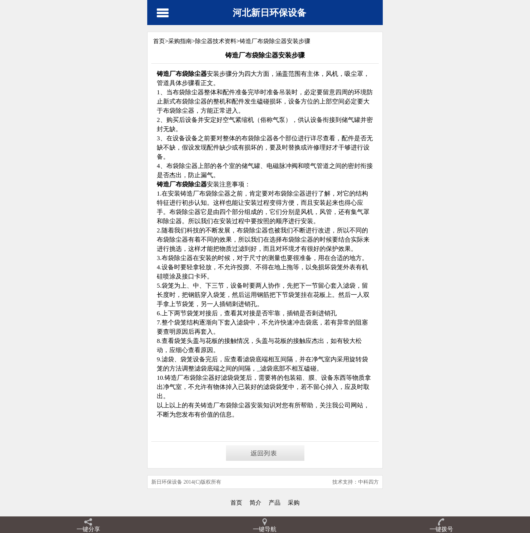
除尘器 (241, 405)
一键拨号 (441, 529)
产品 (274, 502)
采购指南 (180, 41)
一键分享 (88, 529)
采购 (294, 502)
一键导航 (264, 529)
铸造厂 (174, 377)
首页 (236, 502)
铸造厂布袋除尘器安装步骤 (275, 41)
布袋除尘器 (199, 377)
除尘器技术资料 (215, 41)
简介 (255, 502)
